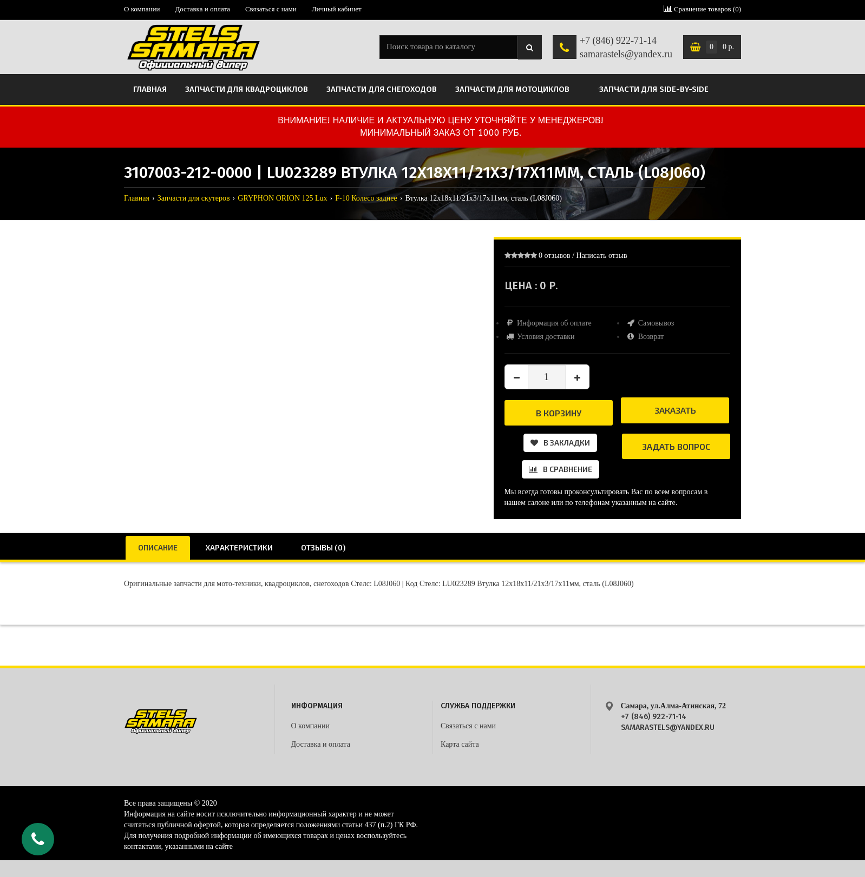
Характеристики (239, 547)
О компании (142, 9)
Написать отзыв (601, 255)
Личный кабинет (337, 9)
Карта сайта (460, 744)
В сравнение (560, 469)
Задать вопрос (676, 446)
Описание (158, 547)
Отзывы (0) (323, 547)
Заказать (675, 410)
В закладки (560, 442)
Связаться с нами (271, 9)
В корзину (558, 413)
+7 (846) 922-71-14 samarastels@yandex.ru (626, 47)
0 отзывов (555, 255)
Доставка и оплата (202, 9)
